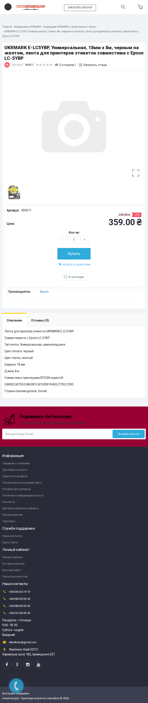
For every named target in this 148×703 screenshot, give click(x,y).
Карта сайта (10, 542)
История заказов (13, 563)
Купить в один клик (74, 264)
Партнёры (8, 521)
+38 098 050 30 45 (16, 606)
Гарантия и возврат (15, 476)
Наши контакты (12, 536)
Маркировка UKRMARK (27, 26)
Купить (74, 253)
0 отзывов (66, 65)
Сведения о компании (16, 463)
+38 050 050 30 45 (16, 598)
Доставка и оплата (14, 469)
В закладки (76, 277)
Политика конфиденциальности (22, 495)
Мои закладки (11, 570)
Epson (44, 292)
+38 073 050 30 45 (16, 613)
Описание (14, 320)
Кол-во (74, 232)
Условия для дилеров (16, 489)
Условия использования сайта (22, 482)
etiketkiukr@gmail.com (19, 642)
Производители (12, 514)
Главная (7, 26)
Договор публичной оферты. (20, 508)
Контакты (8, 502)
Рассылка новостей (14, 576)
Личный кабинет (12, 557)
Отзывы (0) (40, 320)
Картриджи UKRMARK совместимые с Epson (69, 26)
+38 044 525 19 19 (16, 591)
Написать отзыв (95, 65)
